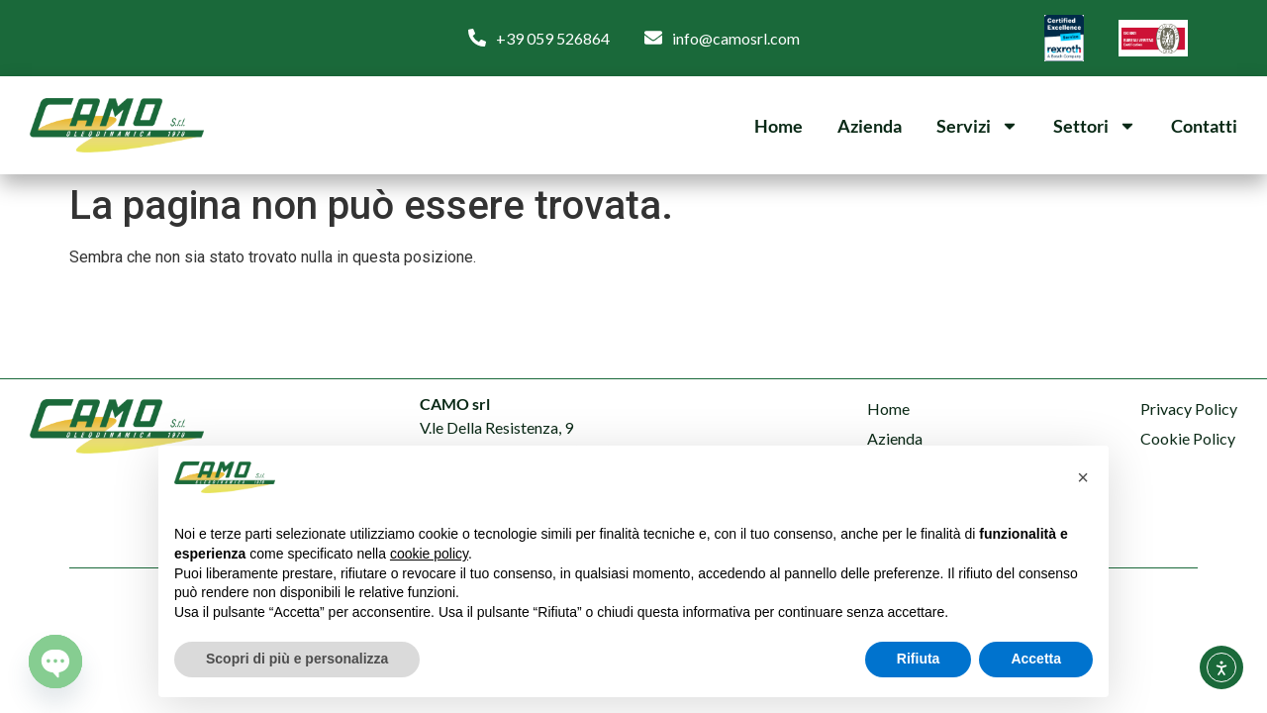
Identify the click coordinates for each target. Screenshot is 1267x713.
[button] (1083, 477)
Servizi (977, 126)
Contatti (1204, 126)
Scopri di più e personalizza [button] (297, 658)
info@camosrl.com (736, 38)
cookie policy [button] (429, 553)
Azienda (869, 126)
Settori (1094, 126)
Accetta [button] (1036, 658)
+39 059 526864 (553, 38)
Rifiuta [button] (918, 658)
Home (778, 126)
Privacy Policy (1188, 408)
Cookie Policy (1187, 438)
